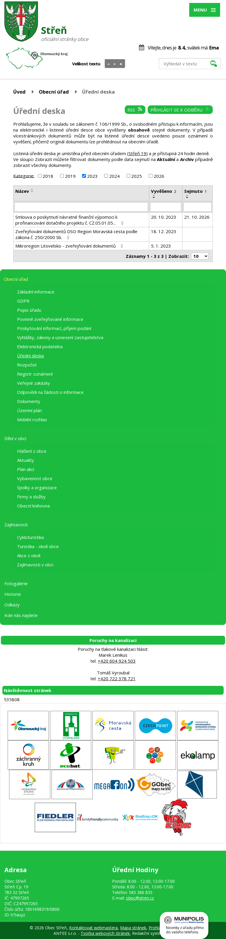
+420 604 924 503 (117, 661)
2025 (136, 176)
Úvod (19, 91)
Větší (121, 63)
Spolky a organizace (37, 487)
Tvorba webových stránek (105, 933)
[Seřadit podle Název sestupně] (32, 191)
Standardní (114, 63)
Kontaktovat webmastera (93, 927)
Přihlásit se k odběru (180, 110)
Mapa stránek (133, 927)
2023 (92, 176)
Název (22, 191)
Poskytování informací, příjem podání (54, 328)
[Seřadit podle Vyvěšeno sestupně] (154, 197)
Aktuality (25, 460)
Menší (108, 63)
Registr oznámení (35, 374)
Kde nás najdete (21, 615)
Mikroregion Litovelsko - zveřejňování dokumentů (69, 246)
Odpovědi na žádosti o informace (50, 392)
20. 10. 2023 (163, 217)
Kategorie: (23, 175)
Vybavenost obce (34, 478)
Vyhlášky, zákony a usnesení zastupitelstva (60, 337)
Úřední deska (30, 356)
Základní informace (35, 292)
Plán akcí (25, 469)
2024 (114, 176)
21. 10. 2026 (197, 217)
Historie (12, 594)
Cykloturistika (30, 537)
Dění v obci (15, 438)
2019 (70, 176)
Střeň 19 (137, 153)
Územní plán (29, 410)
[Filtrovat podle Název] (81, 207)
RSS (135, 110)
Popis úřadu (29, 310)
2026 (159, 176)
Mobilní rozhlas (32, 419)
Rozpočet (27, 365)
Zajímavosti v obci (35, 565)
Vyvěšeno (163, 191)
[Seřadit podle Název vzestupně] (32, 189)
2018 (48, 176)
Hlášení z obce (31, 451)
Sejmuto (195, 191)
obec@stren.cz (140, 898)
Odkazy (12, 605)
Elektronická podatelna (40, 346)
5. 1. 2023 (161, 246)
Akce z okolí (28, 555)
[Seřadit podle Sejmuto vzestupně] (187, 195)
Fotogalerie (16, 583)
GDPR (23, 301)
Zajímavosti (16, 524)
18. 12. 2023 (163, 231)
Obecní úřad (54, 91)
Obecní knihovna (33, 506)
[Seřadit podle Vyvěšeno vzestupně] (154, 195)
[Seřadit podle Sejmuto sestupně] (187, 197)
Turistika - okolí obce (38, 546)
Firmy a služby (31, 497)
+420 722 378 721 (117, 678)
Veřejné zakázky (33, 383)
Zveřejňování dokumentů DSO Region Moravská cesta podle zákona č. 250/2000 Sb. (76, 234)
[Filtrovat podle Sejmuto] (197, 207)
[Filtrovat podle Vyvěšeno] (165, 207)
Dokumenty (28, 401)
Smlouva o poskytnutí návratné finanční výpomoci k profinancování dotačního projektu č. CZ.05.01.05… (70, 220)
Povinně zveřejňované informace (50, 319)
